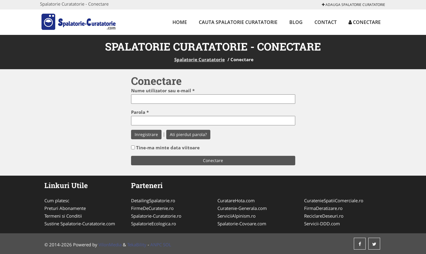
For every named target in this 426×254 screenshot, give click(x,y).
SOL (167, 244)
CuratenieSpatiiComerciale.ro (333, 200)
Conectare (364, 22)
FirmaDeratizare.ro (323, 208)
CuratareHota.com (236, 200)
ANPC (156, 244)
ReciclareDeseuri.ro (323, 216)
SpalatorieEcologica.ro (153, 224)
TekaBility (136, 244)
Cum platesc (56, 200)
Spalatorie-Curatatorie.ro (156, 216)
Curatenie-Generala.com (242, 208)
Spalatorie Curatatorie (199, 59)
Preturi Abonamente (65, 208)
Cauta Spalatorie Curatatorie (238, 22)
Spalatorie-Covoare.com (241, 224)
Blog (296, 22)
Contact (325, 22)
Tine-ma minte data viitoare (168, 148)
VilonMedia (110, 244)
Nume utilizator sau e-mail (163, 90)
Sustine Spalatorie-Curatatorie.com (79, 224)
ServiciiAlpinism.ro (236, 216)
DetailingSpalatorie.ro (153, 200)
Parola (140, 112)
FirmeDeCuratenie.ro (152, 208)
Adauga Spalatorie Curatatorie (353, 4)
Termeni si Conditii (63, 216)
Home (179, 22)
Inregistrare (146, 134)
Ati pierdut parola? (188, 134)
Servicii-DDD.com (322, 224)
